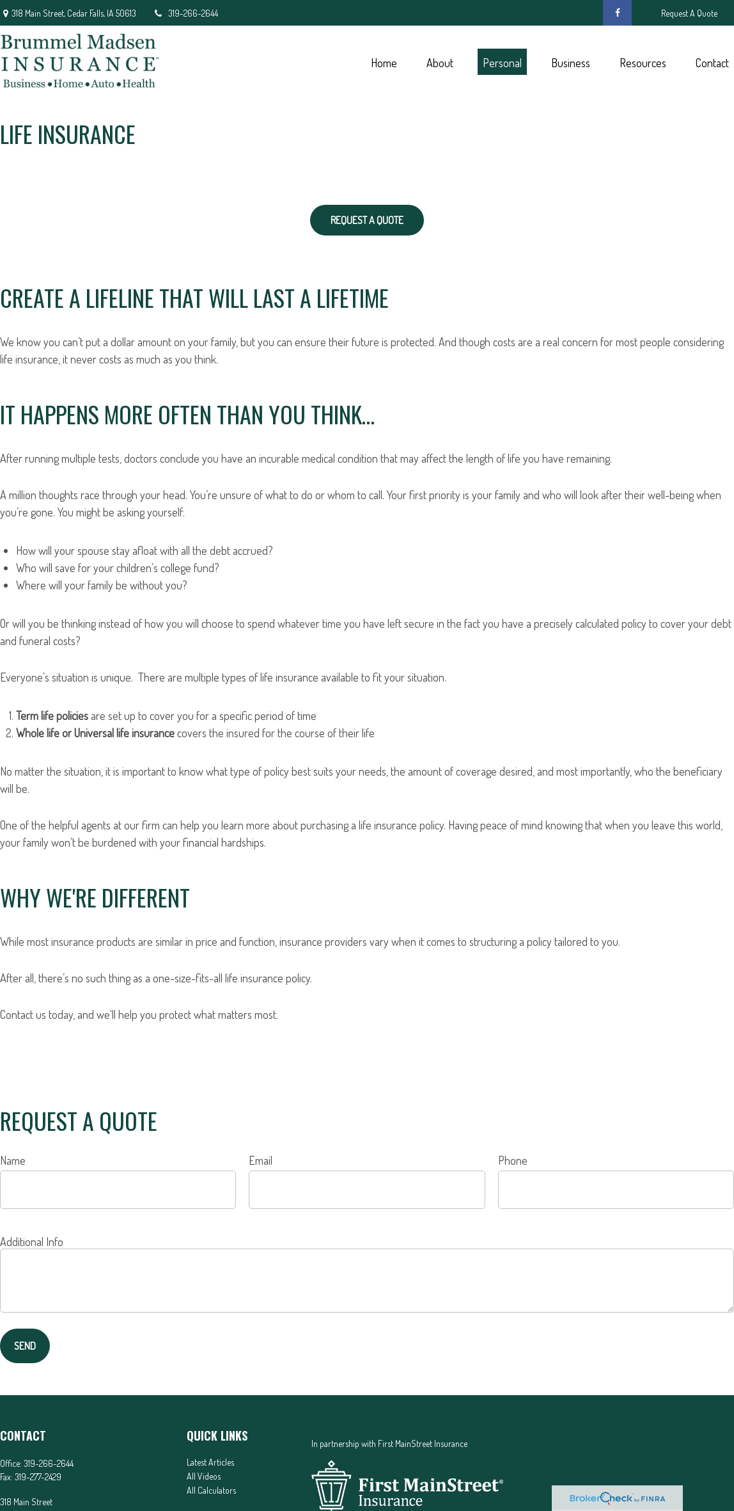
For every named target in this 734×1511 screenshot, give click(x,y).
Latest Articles (210, 1462)
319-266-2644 (185, 13)
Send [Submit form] (25, 1345)
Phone (512, 1160)
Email (260, 1160)
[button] (383, 62)
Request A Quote (689, 13)
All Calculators (211, 1490)
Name (13, 1160)
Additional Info (31, 1242)
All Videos (204, 1476)
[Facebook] (617, 13)
